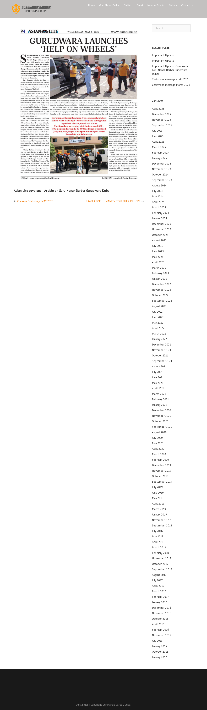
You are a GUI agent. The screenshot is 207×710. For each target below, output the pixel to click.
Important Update (163, 55)
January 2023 (159, 278)
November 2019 (161, 470)
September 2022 (162, 300)
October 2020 (160, 421)
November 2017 (161, 558)
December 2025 (161, 114)
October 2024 (160, 174)
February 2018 (160, 553)
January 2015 (159, 646)
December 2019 (161, 465)
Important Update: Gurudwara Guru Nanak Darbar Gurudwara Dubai (170, 70)
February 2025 (160, 152)
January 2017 (159, 602)
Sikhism (128, 5)
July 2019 (157, 487)
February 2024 (160, 213)
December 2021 (161, 344)
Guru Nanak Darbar (109, 5)
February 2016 (160, 629)
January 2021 (159, 405)
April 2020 (158, 448)
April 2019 (158, 503)
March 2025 (159, 147)
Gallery (173, 5)
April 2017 (158, 586)
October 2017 (160, 564)
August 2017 (159, 575)
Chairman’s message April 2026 (170, 79)
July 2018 (157, 531)
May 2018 (157, 536)
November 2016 (161, 613)
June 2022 (158, 317)
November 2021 (161, 350)
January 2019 (159, 514)
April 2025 (158, 141)
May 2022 (157, 322)
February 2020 (160, 459)
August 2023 (159, 240)
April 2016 (158, 624)
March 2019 (159, 509)
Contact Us (187, 5)
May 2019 (157, 498)
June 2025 (158, 136)
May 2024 (157, 196)
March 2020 (159, 454)
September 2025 (162, 125)
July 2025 (157, 130)
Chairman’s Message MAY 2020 (35, 201)
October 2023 (160, 235)
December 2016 (161, 608)
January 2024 (159, 218)
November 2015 (161, 635)
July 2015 (157, 640)
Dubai (140, 5)
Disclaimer (82, 704)
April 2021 (158, 388)
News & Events (155, 5)
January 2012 (159, 657)
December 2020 (161, 410)
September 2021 (162, 361)
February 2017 (160, 597)
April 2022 (158, 328)
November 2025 (161, 119)
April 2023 (158, 262)
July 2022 (157, 311)
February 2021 (160, 399)
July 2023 (157, 246)
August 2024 (159, 185)
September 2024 (162, 180)
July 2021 (157, 372)
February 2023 (160, 273)
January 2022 (159, 339)
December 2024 (161, 163)
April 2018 (158, 542)
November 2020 (161, 416)
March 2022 (159, 333)
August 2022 (159, 306)
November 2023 (161, 229)
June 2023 (158, 251)
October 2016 (160, 618)
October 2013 (160, 651)
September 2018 (162, 525)
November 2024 (161, 169)
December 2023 (161, 224)
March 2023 (159, 268)
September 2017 (162, 569)
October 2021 (160, 355)
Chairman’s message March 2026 (171, 85)
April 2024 (158, 202)
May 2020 (157, 443)
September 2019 (162, 481)
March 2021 (159, 394)
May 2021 (157, 383)
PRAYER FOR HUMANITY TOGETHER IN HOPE (113, 201)
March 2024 (159, 207)
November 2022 (161, 289)
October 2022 (160, 295)
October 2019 (160, 476)
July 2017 (157, 580)
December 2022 (161, 284)
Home (91, 5)
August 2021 (159, 366)
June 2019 (158, 492)
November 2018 (161, 520)
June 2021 (158, 377)
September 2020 (162, 427)
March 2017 (159, 591)
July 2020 (157, 438)
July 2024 (157, 191)
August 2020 (159, 432)
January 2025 (159, 158)
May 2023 (157, 257)
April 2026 (158, 108)
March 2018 (159, 547)
